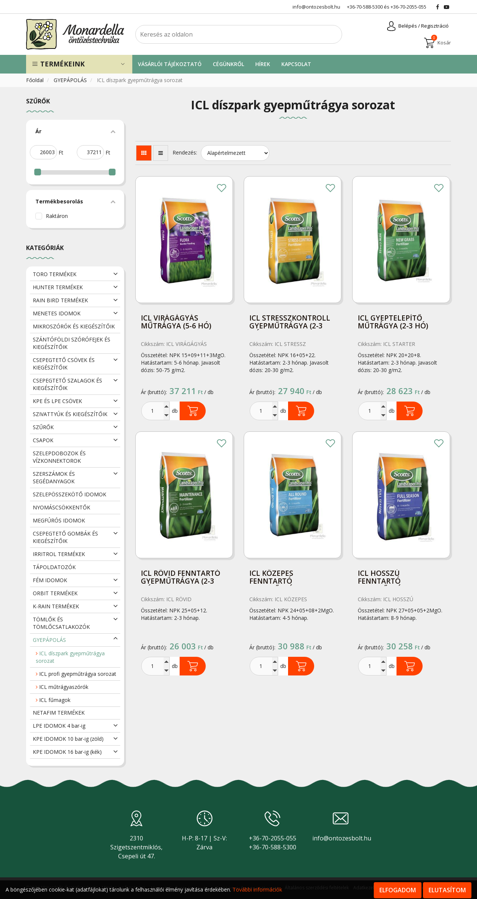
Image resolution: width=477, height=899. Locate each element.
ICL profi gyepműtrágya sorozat (76, 673)
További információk (257, 889)
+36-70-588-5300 (365, 6)
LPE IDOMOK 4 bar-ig (59, 725)
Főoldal (35, 80)
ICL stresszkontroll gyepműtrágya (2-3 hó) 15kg (289, 322)
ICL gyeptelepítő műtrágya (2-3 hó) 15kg (393, 322)
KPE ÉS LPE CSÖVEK (57, 401)
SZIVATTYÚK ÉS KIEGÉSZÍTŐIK (70, 414)
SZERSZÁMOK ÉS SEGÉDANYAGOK (54, 477)
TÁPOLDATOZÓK (54, 567)
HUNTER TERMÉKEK (58, 287)
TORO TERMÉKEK (54, 274)
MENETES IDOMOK (56, 313)
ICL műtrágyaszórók (62, 686)
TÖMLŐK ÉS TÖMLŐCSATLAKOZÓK (61, 623)
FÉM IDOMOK (50, 580)
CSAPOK (43, 440)
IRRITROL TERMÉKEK (59, 554)
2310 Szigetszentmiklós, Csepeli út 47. (136, 847)
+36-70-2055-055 (408, 6)
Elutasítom (447, 890)
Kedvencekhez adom (221, 188)
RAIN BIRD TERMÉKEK (60, 300)
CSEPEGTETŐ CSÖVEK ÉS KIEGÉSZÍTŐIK (64, 363)
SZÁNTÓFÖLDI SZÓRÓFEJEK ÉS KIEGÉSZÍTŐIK (71, 343)
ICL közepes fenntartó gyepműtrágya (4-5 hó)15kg (286, 577)
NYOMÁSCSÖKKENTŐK (61, 507)
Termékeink (58, 63)
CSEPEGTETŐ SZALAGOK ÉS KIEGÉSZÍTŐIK (67, 384)
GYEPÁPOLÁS (71, 80)
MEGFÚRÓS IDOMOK (59, 520)
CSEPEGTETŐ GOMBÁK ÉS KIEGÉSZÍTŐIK (65, 537)
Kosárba (193, 411)
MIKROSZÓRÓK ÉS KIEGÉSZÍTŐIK (74, 326)
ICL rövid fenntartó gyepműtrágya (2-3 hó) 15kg (180, 577)
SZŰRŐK (43, 427)
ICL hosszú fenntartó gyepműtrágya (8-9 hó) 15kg (394, 577)
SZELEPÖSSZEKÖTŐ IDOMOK (69, 494)
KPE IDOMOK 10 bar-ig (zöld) (68, 738)
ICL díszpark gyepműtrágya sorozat (70, 657)
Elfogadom (397, 890)
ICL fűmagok (53, 699)
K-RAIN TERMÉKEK (56, 606)
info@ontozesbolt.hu (341, 838)
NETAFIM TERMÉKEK (59, 712)
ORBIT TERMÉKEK (55, 593)
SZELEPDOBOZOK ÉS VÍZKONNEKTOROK (59, 457)
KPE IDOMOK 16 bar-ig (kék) (67, 751)
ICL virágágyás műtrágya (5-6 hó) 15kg (176, 322)
